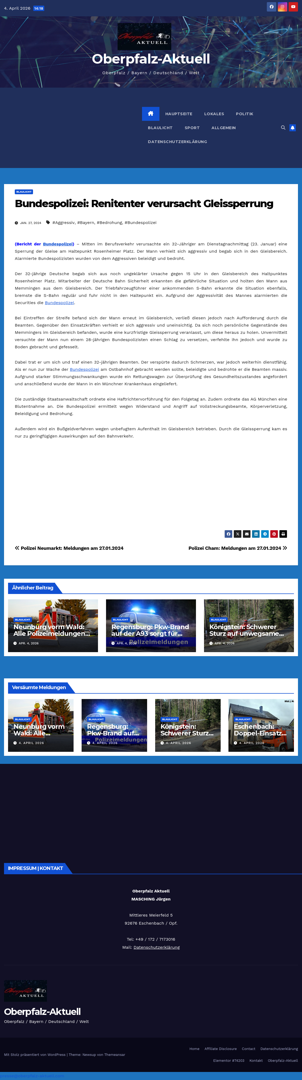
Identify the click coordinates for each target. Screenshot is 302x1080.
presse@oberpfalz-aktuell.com (32, 1075)
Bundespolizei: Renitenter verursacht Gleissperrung (144, 203)
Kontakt (256, 1061)
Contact (248, 1049)
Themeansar (114, 1055)
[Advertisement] (73, 127)
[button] (283, 127)
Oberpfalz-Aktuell (151, 59)
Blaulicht (160, 127)
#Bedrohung (109, 222)
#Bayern (85, 222)
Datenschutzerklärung (177, 141)
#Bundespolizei (141, 222)
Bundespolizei (57, 243)
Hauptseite (178, 113)
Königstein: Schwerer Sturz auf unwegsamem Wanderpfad (247, 633)
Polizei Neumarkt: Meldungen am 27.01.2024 (69, 548)
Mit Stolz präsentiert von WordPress (35, 1055)
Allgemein (224, 127)
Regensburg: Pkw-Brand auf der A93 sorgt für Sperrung (150, 633)
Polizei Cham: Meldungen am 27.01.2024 (237, 548)
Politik (244, 113)
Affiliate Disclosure (221, 1049)
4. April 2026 (31, 743)
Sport (192, 127)
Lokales (214, 113)
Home (194, 1049)
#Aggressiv (63, 222)
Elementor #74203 (228, 1061)
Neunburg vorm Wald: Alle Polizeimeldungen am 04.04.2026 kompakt (51, 633)
